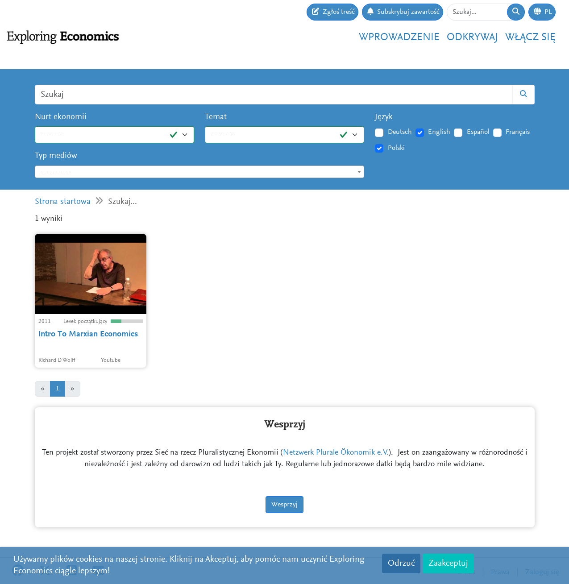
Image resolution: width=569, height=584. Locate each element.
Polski (396, 148)
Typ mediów (56, 156)
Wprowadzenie (399, 37)
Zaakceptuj (448, 563)
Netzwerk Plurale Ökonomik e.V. (336, 453)
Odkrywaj (472, 37)
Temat (216, 117)
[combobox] (200, 172)
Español (478, 132)
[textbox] (199, 172)
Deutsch (400, 132)
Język (384, 117)
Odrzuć (401, 563)
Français (518, 132)
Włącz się (530, 37)
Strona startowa (63, 202)
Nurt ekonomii (61, 117)
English (439, 132)
